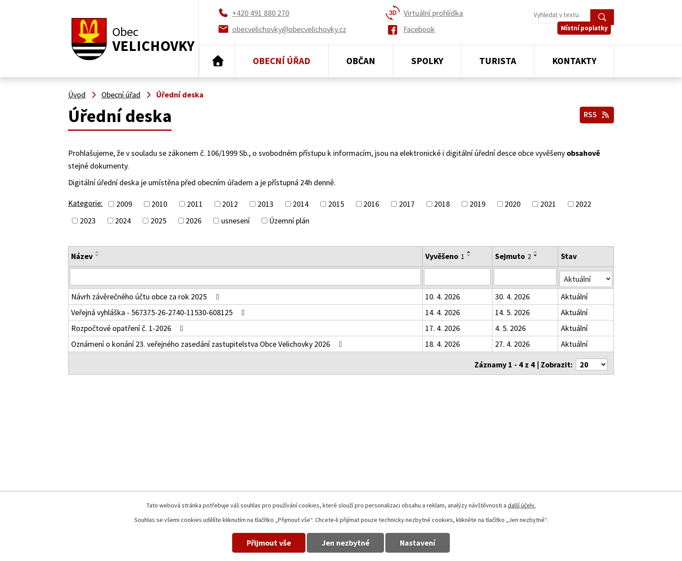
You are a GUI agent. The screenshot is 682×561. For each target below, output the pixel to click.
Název (82, 256)
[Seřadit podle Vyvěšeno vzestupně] (469, 252)
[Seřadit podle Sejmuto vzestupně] (536, 252)
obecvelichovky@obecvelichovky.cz (557, 445)
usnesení (235, 221)
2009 (124, 204)
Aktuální (575, 294)
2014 (301, 204)
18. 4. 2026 (443, 342)
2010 (159, 204)
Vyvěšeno (445, 256)
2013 (265, 204)
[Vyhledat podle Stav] (586, 276)
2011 (195, 204)
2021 (548, 204)
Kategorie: (85, 203)
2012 (230, 204)
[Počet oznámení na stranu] (591, 360)
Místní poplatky (587, 35)
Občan (360, 61)
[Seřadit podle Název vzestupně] (97, 252)
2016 (371, 204)
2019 (477, 204)
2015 (336, 204)
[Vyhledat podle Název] (245, 276)
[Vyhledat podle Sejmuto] (525, 276)
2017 (407, 204)
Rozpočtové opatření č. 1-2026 (129, 326)
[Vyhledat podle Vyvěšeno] (457, 276)
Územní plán (289, 221)
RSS (596, 113)
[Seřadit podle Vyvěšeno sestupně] (469, 255)
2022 (583, 204)
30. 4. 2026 (512, 294)
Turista (497, 61)
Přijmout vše (259, 543)
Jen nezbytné (346, 543)
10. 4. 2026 (443, 294)
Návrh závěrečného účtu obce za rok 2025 (147, 294)
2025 (158, 221)
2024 (123, 221)
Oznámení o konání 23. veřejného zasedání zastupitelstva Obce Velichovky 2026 (208, 342)
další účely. (522, 505)
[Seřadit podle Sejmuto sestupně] (536, 255)
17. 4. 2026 (443, 326)
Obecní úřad (281, 61)
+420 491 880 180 (431, 458)
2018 (442, 204)
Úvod (217, 61)
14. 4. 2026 (443, 310)
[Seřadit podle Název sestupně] (97, 255)
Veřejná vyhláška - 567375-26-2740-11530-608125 (159, 310)
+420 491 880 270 (431, 445)
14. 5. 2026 (512, 310)
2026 (193, 221)
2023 (88, 221)
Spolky (427, 61)
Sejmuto (513, 256)
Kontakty (574, 61)
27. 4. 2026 (512, 342)
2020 (512, 204)
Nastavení (428, 543)
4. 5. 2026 (510, 326)
